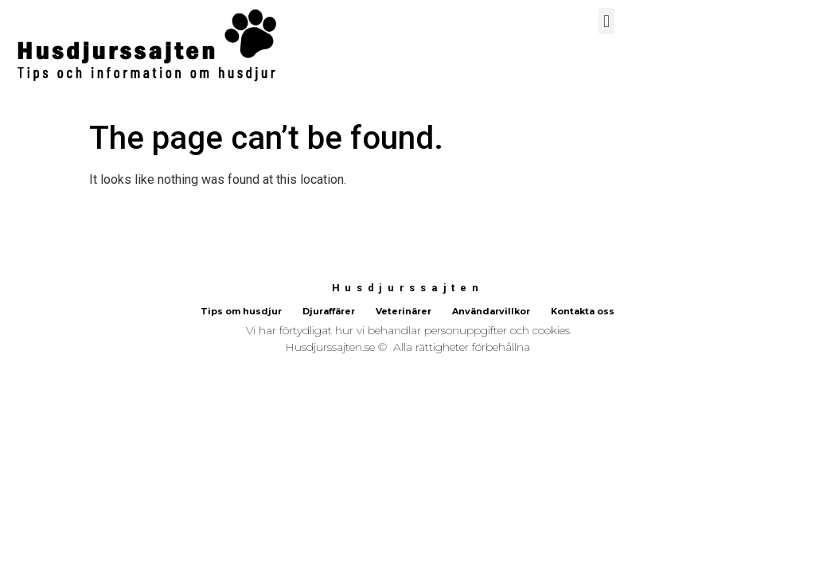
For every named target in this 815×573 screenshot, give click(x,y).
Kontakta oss (582, 311)
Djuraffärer (328, 311)
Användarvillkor (491, 311)
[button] (606, 21)
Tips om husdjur (241, 311)
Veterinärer (403, 311)
